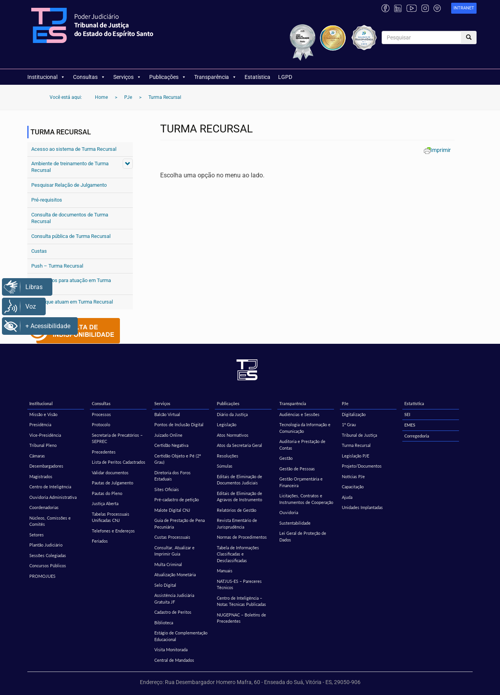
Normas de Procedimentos (242, 537)
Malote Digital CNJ (172, 510)
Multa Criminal (168, 564)
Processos (101, 414)
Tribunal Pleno (43, 445)
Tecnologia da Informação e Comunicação (304, 428)
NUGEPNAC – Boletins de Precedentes (241, 618)
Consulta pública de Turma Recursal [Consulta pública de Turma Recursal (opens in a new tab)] (71, 236)
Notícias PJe (353, 476)
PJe (345, 403)
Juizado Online (168, 435)
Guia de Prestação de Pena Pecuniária (179, 523)
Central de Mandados (174, 660)
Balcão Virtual (167, 414)
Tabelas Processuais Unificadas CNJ (110, 517)
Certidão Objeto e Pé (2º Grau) (177, 459)
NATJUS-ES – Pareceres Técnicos (239, 584)
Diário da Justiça (232, 414)
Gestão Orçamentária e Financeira (301, 482)
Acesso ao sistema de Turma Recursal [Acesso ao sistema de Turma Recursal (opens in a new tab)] (73, 149)
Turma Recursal (356, 445)
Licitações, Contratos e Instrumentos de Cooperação (306, 499)
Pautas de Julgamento (112, 482)
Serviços (127, 77)
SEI (407, 414)
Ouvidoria (288, 512)
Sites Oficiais (166, 489)
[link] (464, 8)
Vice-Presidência (45, 435)
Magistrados (40, 476)
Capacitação (353, 486)
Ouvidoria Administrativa (53, 497)
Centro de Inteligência (50, 486)
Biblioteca (163, 622)
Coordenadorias (44, 507)
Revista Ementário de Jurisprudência (237, 523)
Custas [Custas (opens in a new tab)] (39, 251)
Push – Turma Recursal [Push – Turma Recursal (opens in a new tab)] (57, 266)
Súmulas (224, 465)
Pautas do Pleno (107, 493)
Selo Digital (165, 585)
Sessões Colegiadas (47, 555)
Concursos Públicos (47, 565)
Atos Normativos (232, 435)
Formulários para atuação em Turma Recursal (71, 283)
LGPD (285, 77)
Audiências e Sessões (299, 414)
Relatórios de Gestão (236, 510)
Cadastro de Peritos (172, 612)
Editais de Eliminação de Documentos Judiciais (239, 480)
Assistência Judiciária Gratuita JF (174, 598)
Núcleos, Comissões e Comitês (50, 521)
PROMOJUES (42, 576)
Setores (36, 534)
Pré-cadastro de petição (176, 499)
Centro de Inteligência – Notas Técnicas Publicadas (241, 601)
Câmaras (37, 455)
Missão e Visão (43, 414)
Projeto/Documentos (362, 465)
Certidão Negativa (171, 445)
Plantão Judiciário (45, 544)
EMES (409, 424)
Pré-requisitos (46, 200)
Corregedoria (416, 435)
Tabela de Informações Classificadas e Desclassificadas (238, 554)
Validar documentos (110, 472)
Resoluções (227, 455)
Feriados (100, 540)
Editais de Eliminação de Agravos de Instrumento (239, 496)
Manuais (224, 570)
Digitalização (354, 414)
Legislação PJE (355, 455)
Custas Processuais (172, 537)
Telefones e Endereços (113, 530)
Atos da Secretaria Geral (239, 445)
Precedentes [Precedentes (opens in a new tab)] (104, 451)
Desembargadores (46, 465)
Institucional (46, 77)
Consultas (89, 77)
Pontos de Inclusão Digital (179, 424)
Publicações (167, 77)
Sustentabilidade (295, 522)
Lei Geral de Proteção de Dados (302, 536)
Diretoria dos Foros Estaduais (172, 476)
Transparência (215, 77)
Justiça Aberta (105, 503)
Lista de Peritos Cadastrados (118, 462)
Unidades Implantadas (362, 507)
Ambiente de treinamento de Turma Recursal (70, 167)
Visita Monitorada (171, 649)
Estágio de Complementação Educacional (180, 636)
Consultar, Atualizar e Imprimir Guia (174, 551)
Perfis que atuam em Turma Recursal (72, 302)
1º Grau (349, 424)
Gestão (286, 458)
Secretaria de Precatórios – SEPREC (117, 438)
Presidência (40, 424)
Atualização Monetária (175, 574)
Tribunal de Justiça (359, 435)
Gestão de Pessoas (297, 468)
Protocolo (101, 424)
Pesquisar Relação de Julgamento (69, 185)
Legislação (226, 424)
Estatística (257, 77)
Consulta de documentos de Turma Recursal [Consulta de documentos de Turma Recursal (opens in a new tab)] (69, 218)
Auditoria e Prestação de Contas (302, 444)
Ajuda (347, 497)
